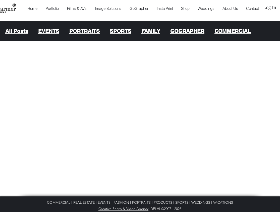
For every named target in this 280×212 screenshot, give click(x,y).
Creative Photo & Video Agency (123, 208)
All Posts (16, 31)
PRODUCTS (163, 202)
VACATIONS (223, 202)
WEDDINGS (200, 202)
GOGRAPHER (187, 31)
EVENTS (48, 31)
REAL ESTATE (84, 202)
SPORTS (120, 31)
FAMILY (150, 31)
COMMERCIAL (232, 31)
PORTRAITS (84, 31)
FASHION (121, 202)
